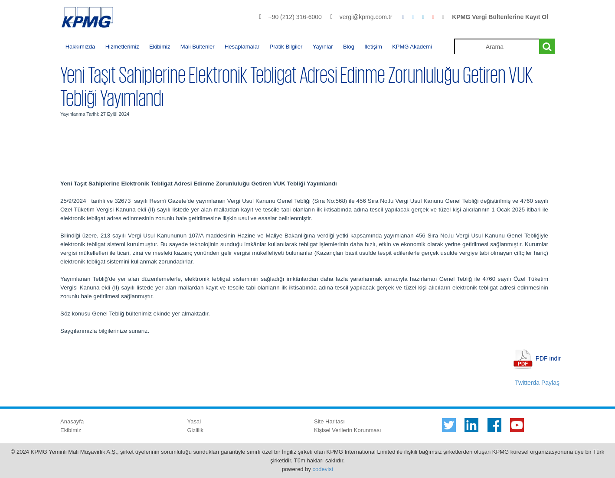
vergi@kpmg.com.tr (366, 16)
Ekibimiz (159, 46)
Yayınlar (323, 46)
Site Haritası (329, 421)
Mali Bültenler (197, 46)
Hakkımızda (80, 46)
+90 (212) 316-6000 (294, 16)
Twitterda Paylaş (537, 382)
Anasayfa (72, 421)
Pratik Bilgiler (286, 46)
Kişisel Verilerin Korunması (347, 430)
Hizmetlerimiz (122, 46)
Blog (348, 46)
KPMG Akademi (412, 46)
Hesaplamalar (242, 46)
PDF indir (548, 357)
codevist (323, 469)
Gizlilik (195, 430)
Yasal (194, 421)
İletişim (373, 46)
